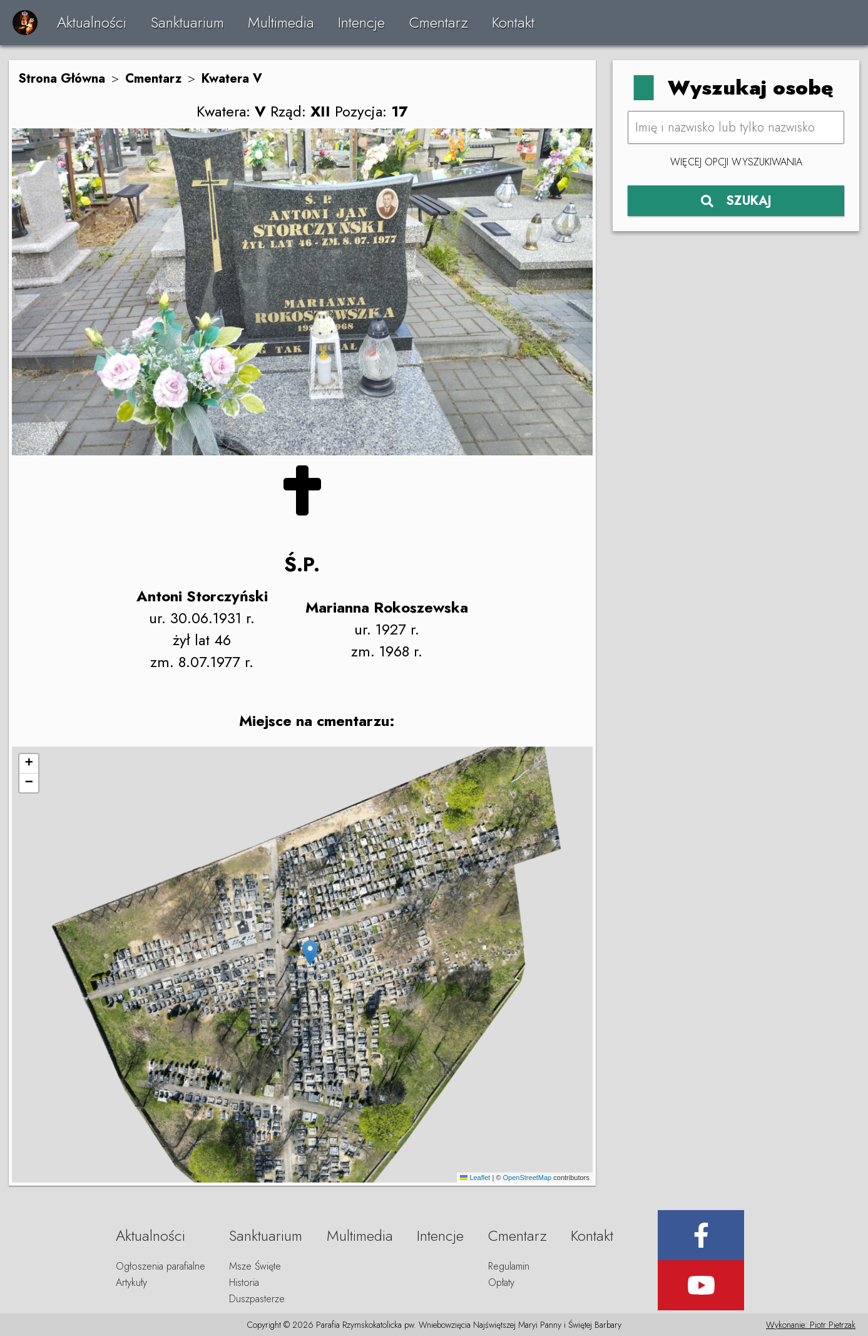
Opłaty (501, 1282)
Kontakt (513, 22)
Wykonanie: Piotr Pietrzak (810, 1324)
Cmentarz (438, 22)
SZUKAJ (736, 201)
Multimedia (281, 22)
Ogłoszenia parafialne (160, 1266)
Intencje (361, 22)
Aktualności (91, 22)
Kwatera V (232, 79)
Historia (244, 1282)
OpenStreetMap (527, 1177)
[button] (310, 953)
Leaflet (475, 1177)
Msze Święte (255, 1266)
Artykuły (131, 1282)
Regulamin (508, 1266)
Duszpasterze (257, 1299)
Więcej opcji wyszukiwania (736, 162)
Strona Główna (61, 79)
